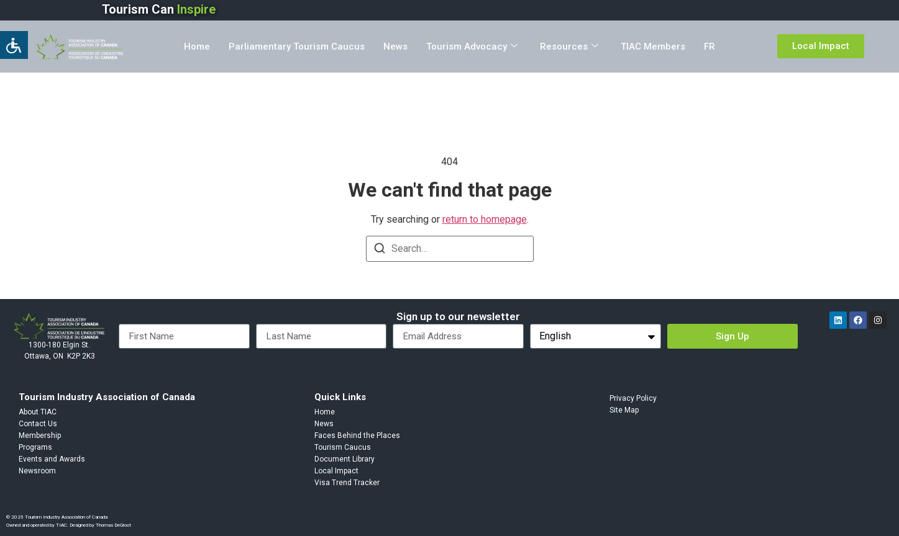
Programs (35, 447)
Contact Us (38, 423)
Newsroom (37, 471)
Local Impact (336, 471)
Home (197, 46)
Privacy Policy (633, 398)
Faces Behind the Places (357, 435)
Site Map (624, 410)
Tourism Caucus (342, 447)
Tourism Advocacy (472, 46)
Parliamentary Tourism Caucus (297, 46)
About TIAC (38, 412)
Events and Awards (52, 459)
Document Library (344, 459)
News (395, 46)
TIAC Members (653, 46)
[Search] (379, 250)
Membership (40, 435)
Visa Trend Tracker (347, 482)
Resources (569, 46)
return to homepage (484, 219)
